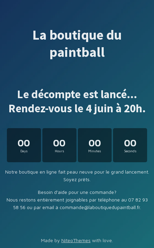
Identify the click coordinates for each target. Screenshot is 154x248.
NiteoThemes (76, 240)
